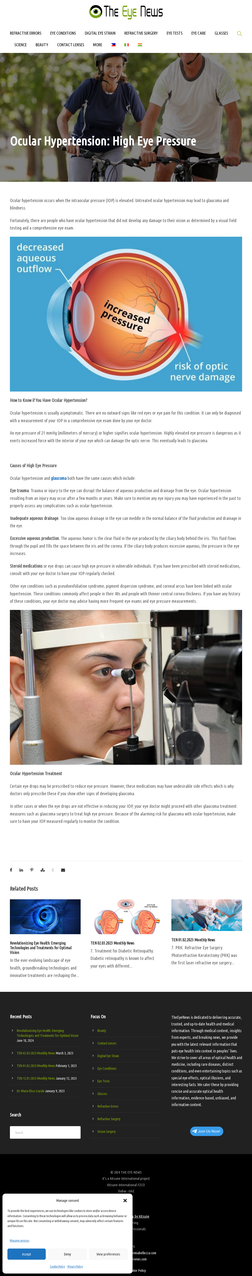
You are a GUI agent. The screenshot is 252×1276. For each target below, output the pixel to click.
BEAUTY (42, 44)
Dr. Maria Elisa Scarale (31, 1091)
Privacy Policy (75, 1266)
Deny (67, 1254)
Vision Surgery (106, 1132)
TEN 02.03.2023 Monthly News (112, 943)
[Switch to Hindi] (140, 47)
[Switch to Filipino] (113, 47)
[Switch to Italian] (126, 47)
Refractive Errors (107, 1106)
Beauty (101, 1031)
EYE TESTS (175, 33)
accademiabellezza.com (140, 1253)
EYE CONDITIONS (63, 33)
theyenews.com (136, 1259)
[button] (125, 1200)
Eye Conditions (106, 1068)
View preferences (108, 1254)
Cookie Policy (57, 1266)
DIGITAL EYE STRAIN (100, 33)
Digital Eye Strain (108, 1056)
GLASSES (221, 33)
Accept (26, 1254)
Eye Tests (103, 1081)
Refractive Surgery (108, 1119)
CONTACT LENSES (70, 44)
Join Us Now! (206, 1131)
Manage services (19, 1240)
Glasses (102, 1094)
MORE (97, 44)
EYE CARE (198, 33)
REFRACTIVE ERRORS (25, 33)
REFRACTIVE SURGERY (141, 33)
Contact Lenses (106, 1043)
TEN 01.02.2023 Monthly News (193, 940)
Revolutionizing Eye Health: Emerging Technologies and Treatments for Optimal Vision (40, 948)
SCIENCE (20, 44)
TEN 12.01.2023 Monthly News (36, 1078)
